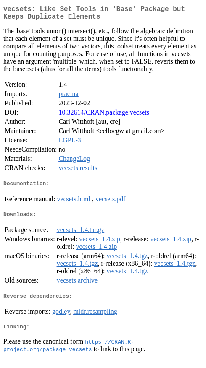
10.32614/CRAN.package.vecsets (103, 115)
